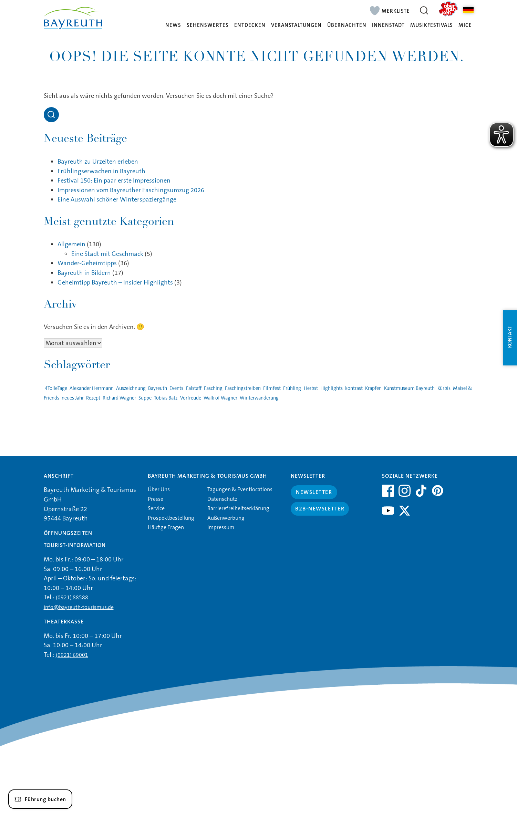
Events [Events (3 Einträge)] (176, 388)
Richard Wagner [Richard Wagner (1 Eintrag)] (119, 398)
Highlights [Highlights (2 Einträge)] (331, 388)
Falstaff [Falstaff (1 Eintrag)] (193, 388)
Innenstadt (388, 25)
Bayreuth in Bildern (84, 273)
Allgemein (71, 244)
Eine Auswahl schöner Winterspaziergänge (117, 199)
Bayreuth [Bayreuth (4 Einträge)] (157, 388)
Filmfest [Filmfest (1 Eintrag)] (272, 388)
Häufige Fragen (166, 527)
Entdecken (250, 25)
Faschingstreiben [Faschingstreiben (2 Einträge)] (243, 388)
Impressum (220, 527)
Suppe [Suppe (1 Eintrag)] (145, 398)
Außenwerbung (226, 517)
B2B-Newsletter (319, 508)
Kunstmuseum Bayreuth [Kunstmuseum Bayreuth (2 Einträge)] (409, 388)
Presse (155, 499)
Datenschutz (222, 499)
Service (156, 508)
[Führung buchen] (40, 799)
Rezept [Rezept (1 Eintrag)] (93, 398)
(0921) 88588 (72, 597)
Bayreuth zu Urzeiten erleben (98, 161)
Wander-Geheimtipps (87, 263)
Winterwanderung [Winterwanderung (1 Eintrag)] (259, 398)
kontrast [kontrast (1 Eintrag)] (354, 388)
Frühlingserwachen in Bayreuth (101, 171)
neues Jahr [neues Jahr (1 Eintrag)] (73, 398)
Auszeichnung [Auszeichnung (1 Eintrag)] (131, 388)
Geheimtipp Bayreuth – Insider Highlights (115, 282)
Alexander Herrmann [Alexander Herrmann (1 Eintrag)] (92, 388)
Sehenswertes (208, 25)
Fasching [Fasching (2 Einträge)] (213, 388)
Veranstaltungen (296, 25)
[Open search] (51, 114)
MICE (465, 25)
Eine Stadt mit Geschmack (107, 254)
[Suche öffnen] (424, 10)
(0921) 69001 (72, 655)
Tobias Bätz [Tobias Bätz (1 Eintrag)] (165, 398)
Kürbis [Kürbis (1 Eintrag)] (444, 388)
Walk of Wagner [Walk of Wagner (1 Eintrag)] (220, 398)
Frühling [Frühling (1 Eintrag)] (292, 388)
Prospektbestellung (171, 517)
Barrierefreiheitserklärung (238, 508)
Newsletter (314, 492)
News (173, 25)
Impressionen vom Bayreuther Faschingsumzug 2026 (131, 190)
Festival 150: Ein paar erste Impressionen (114, 180)
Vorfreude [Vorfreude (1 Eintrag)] (190, 398)
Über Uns (159, 489)
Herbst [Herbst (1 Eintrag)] (311, 388)
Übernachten (346, 25)
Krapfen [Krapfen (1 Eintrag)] (373, 388)
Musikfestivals (431, 25)
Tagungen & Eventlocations (239, 489)
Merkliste (396, 10)
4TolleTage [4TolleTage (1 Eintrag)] (56, 388)
